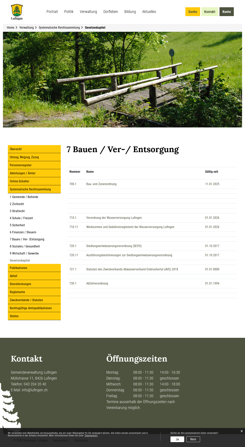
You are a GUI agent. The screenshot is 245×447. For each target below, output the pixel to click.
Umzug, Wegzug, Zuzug (24, 157)
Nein (193, 439)
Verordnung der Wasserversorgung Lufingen (114, 218)
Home (10, 27)
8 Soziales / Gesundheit (25, 246)
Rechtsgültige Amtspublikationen (31, 308)
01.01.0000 (212, 269)
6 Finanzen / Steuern (23, 232)
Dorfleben (110, 11)
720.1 (73, 246)
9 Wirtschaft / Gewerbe (24, 253)
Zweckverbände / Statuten (26, 300)
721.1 (73, 269)
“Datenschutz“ (91, 435)
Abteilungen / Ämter (23, 173)
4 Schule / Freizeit (21, 218)
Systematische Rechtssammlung (30, 189)
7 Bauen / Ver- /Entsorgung (27, 239)
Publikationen (18, 268)
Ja (177, 439)
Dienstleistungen (20, 284)
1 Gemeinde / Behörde (24, 197)
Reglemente (17, 292)
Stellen (14, 316)
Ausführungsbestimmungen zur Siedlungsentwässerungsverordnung (129, 255)
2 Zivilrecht (17, 204)
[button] (27, 27)
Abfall (13, 276)
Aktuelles (149, 11)
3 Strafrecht (17, 211)
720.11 (73, 255)
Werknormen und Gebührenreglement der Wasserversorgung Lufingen (130, 227)
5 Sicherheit (17, 225)
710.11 (73, 227)
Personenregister (21, 165)
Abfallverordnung (97, 283)
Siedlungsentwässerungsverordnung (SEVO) (114, 246)
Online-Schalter (19, 181)
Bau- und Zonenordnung (101, 184)
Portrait (52, 11)
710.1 (73, 218)
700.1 (73, 184)
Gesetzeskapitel (28, 260)
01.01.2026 (212, 218)
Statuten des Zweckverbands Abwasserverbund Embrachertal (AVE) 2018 (132, 269)
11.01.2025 (212, 184)
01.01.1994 (212, 283)
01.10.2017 (212, 246)
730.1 (73, 283)
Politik (69, 11)
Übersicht (16, 149)
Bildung (130, 11)
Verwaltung (88, 11)
